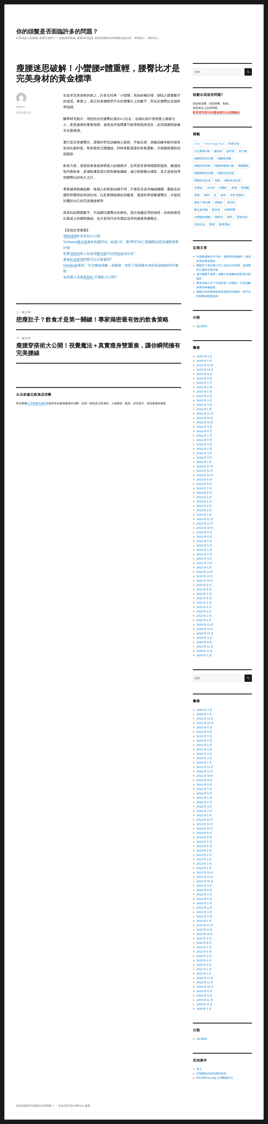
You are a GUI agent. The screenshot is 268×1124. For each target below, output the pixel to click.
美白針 (231, 202)
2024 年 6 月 (204, 440)
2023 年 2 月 (204, 510)
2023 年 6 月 (204, 492)
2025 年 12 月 (204, 365)
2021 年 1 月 (203, 620)
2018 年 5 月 (204, 655)
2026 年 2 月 (204, 356)
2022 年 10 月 (204, 528)
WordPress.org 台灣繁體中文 (214, 1078)
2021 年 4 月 (204, 607)
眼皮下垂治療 (202, 202)
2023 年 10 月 (204, 475)
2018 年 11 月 (204, 651)
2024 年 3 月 (204, 453)
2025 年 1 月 (204, 409)
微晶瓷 (218, 151)
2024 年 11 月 (204, 418)
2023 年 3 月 (204, 506)
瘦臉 (197, 195)
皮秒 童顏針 (237, 195)
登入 (199, 1069)
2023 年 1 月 (203, 514)
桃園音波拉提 (226, 173)
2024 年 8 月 (204, 431)
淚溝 (234, 187)
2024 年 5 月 (204, 444)
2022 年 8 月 (204, 536)
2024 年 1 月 (204, 462)
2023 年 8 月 (204, 484)
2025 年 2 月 (204, 405)
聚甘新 (216, 209)
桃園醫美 (243, 165)
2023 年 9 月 (204, 479)
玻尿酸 (245, 187)
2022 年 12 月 (204, 519)
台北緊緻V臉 (202, 151)
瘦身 (206, 195)
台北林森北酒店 (36, 403)
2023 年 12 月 (204, 466)
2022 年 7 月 (204, 541)
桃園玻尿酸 (224, 158)
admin (20, 106)
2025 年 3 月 (204, 400)
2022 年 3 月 (204, 558)
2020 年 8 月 (204, 642)
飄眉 (212, 224)
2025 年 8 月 (204, 378)
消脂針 (223, 187)
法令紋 (211, 187)
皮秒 (223, 195)
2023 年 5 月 (204, 497)
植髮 (217, 180)
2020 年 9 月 (204, 638)
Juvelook (70, 265)
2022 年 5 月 (204, 550)
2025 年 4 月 (204, 396)
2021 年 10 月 (204, 580)
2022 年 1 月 (204, 567)
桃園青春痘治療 (203, 173)
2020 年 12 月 (204, 624)
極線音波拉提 (232, 180)
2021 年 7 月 (204, 594)
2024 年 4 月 (204, 449)
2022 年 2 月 (204, 563)
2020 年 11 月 (204, 629)
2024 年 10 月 (204, 422)
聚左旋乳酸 (201, 209)
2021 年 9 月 (204, 585)
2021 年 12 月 (204, 572)
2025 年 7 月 (204, 383)
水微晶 (198, 187)
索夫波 (82, 242)
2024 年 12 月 (204, 413)
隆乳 (230, 217)
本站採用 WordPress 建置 (74, 1105)
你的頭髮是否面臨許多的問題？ (57, 31)
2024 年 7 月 (204, 435)
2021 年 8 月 (204, 589)
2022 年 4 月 (204, 554)
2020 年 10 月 (204, 633)
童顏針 (219, 202)
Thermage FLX (214, 143)
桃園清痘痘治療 (203, 158)
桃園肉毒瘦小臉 (224, 165)
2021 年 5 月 (204, 602)
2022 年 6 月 (204, 545)
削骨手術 (233, 143)
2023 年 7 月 (204, 488)
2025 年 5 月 (204, 391)
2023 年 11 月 (204, 471)
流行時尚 (201, 326)
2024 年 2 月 (204, 457)
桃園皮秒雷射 (202, 165)
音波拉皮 (199, 224)
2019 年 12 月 (204, 646)
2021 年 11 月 (204, 576)
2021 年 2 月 (204, 616)
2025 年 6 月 (204, 387)
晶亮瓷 (230, 151)
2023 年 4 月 (204, 501)
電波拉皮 (242, 217)
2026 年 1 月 (204, 361)
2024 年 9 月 (204, 427)
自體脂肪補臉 (202, 217)
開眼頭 (219, 217)
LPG (197, 143)
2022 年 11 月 (204, 523)
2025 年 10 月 (204, 369)
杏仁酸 (243, 151)
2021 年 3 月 (203, 611)
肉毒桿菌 (229, 209)
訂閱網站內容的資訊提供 (211, 1073)
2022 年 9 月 (204, 532)
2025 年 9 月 (204, 374)
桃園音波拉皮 (202, 180)
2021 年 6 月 (204, 598)
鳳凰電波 (224, 224)
